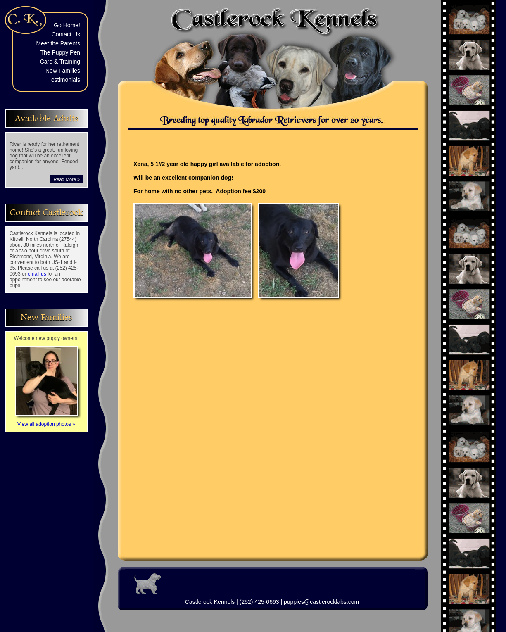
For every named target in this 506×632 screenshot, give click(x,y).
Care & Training (60, 61)
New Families (62, 70)
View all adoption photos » (47, 421)
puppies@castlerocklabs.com (321, 602)
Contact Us (66, 34)
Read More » (66, 179)
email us (37, 274)
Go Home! (67, 25)
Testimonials (64, 79)
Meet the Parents (58, 43)
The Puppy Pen (60, 52)
